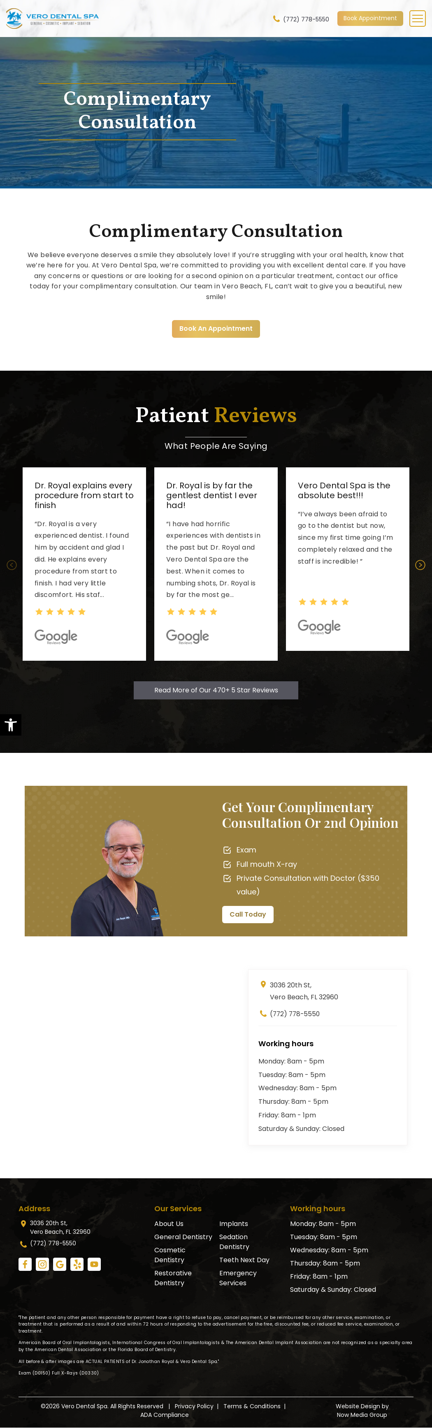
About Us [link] (168, 1223)
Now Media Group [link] (362, 1415)
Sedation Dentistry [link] (234, 1242)
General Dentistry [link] (183, 1237)
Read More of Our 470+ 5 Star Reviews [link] (216, 690)
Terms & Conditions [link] (252, 1406)
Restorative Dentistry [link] (173, 1278)
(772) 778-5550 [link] (300, 19)
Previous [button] (11, 565)
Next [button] (421, 565)
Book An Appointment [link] (216, 328)
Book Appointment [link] (370, 18)
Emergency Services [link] (238, 1278)
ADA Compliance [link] (164, 1415)
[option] (84, 564)
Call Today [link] (248, 914)
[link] (10, 725)
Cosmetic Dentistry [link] (170, 1255)
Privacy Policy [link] (194, 1406)
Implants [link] (233, 1223)
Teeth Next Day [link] (244, 1260)
